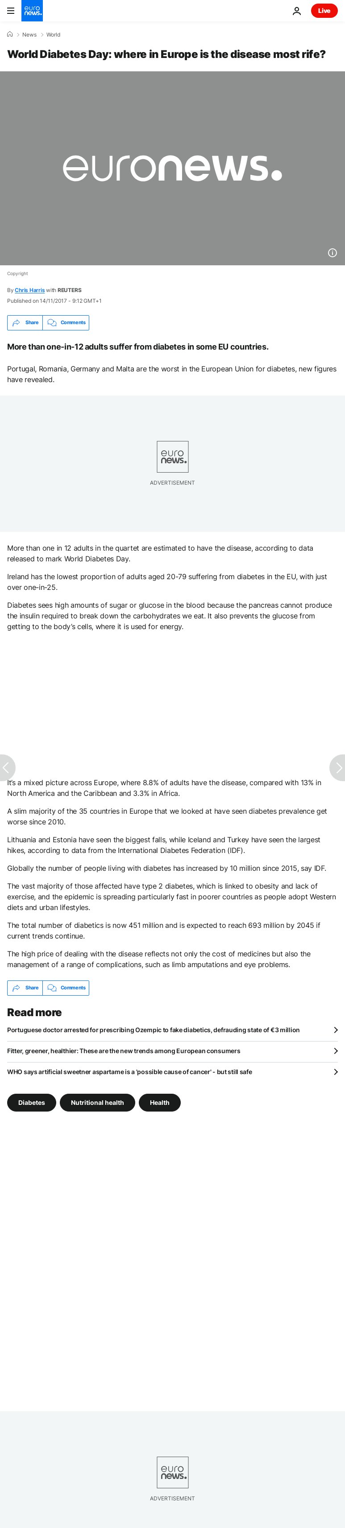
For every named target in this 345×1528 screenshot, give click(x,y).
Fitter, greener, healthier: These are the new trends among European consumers (123, 1050)
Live (324, 10)
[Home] (9, 34)
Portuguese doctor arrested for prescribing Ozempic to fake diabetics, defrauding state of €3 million (153, 1030)
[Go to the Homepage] (32, 10)
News (29, 34)
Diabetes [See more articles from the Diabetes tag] (31, 1102)
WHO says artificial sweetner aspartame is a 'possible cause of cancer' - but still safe (129, 1071)
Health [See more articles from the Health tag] (160, 1102)
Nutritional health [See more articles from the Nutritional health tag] (97, 1102)
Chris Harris (30, 290)
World (53, 34)
